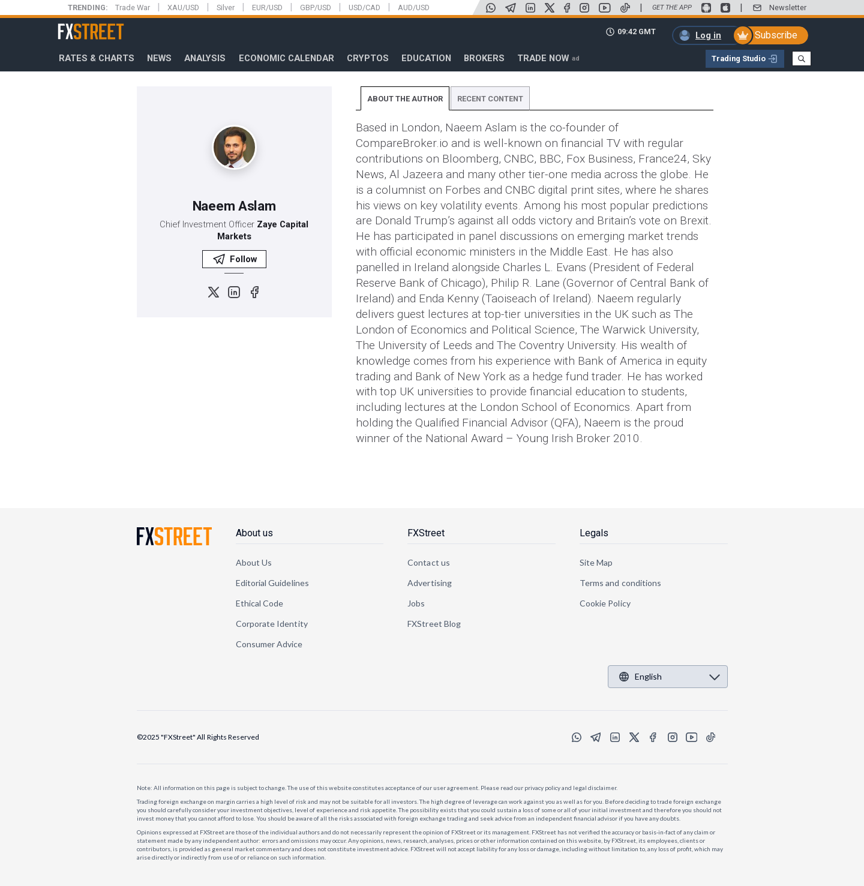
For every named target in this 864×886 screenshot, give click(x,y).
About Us (254, 562)
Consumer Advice (269, 644)
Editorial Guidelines (272, 583)
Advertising (429, 583)
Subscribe (776, 35)
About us (254, 533)
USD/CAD (364, 7)
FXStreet (76, 24)
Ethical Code (260, 603)
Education (426, 58)
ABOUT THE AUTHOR (405, 98)
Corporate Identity (272, 623)
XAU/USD (183, 7)
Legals (594, 533)
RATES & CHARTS (96, 58)
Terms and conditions (620, 583)
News (159, 58)
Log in (708, 35)
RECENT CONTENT (490, 98)
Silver (226, 7)
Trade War (132, 7)
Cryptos (368, 58)
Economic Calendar (286, 58)
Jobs (416, 603)
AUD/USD (414, 7)
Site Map (596, 562)
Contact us (428, 562)
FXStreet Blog (434, 623)
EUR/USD (267, 7)
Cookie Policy (605, 603)
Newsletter (787, 7)
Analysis (205, 58)
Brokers (484, 58)
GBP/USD (315, 7)
